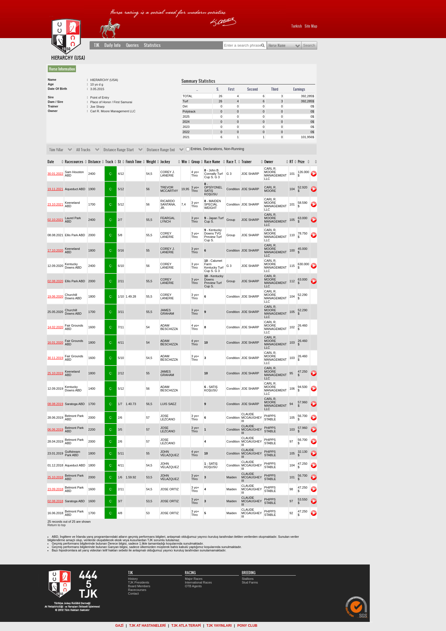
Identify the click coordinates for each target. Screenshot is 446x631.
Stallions (248, 578)
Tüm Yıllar (56, 149)
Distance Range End (161, 149)
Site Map (311, 26)
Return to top (57, 525)
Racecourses (137, 589)
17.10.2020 (55, 250)
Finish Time (134, 161)
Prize (301, 161)
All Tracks (83, 149)
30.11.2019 (55, 358)
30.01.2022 (55, 173)
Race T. (231, 161)
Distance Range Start (119, 149)
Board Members (139, 586)
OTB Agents (193, 586)
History (133, 578)
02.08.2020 (55, 281)
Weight (151, 161)
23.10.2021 (55, 204)
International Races (198, 582)
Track (109, 161)
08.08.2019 (55, 404)
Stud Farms (250, 582)
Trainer (246, 161)
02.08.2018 (55, 501)
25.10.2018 (55, 477)
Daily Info (112, 45)
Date (51, 161)
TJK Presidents (138, 582)
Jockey (165, 161)
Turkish (296, 26)
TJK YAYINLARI (219, 626)
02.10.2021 (55, 219)
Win (184, 161)
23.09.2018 (55, 489)
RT (291, 161)
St (119, 161)
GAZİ (119, 626)
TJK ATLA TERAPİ (186, 626)
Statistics (152, 45)
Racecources (74, 161)
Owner (268, 161)
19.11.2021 (55, 189)
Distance (94, 161)
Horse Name (277, 45)
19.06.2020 (55, 296)
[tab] (63, 69)
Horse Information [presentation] (62, 69)
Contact (133, 593)
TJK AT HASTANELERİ (147, 626)
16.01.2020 (55, 342)
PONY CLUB (247, 626)
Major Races (194, 578)
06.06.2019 (55, 429)
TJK (96, 45)
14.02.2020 (55, 327)
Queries (132, 45)
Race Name (212, 161)
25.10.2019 (55, 373)
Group (195, 161)
